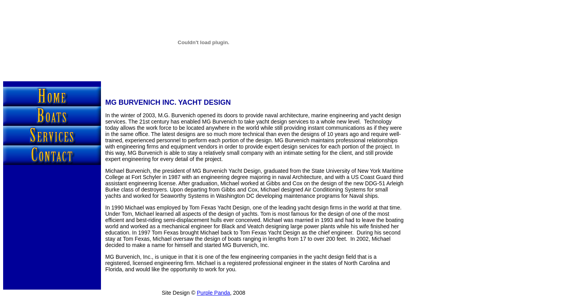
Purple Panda (213, 293)
